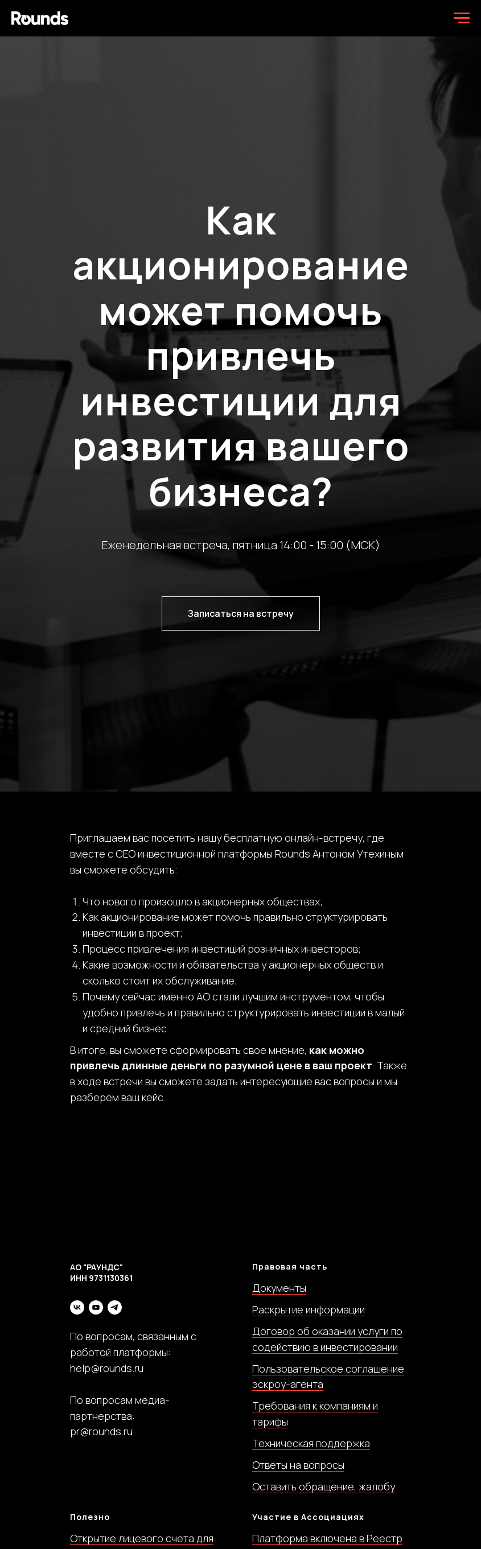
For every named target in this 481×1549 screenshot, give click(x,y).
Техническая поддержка (311, 1443)
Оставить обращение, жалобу (323, 1486)
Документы (279, 1288)
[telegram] (115, 1307)
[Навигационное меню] (462, 18)
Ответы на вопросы (298, 1465)
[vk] (77, 1307)
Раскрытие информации (308, 1309)
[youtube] (96, 1307)
